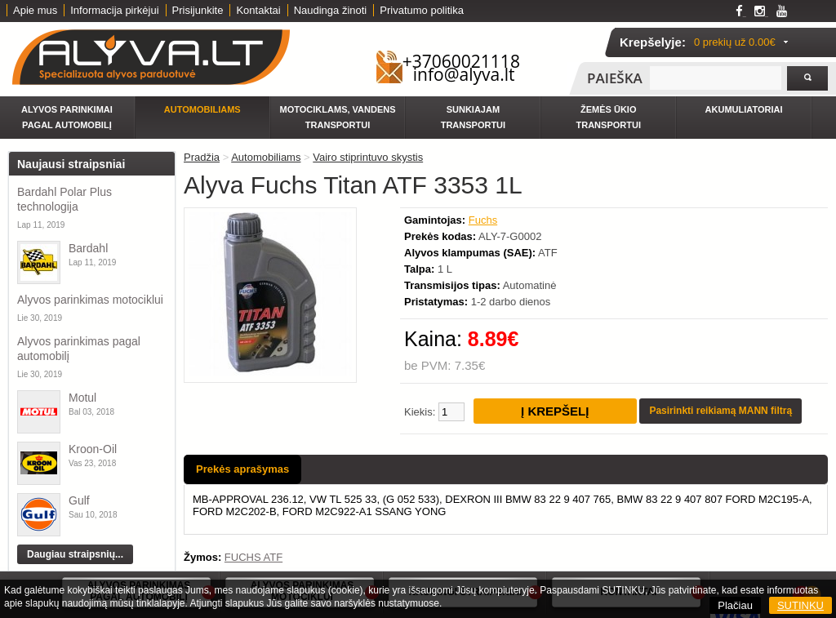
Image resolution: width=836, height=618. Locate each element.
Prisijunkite (198, 10)
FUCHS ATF (253, 557)
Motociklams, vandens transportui (338, 117)
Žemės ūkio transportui (608, 117)
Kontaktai (258, 10)
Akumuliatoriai (744, 109)
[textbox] (715, 78)
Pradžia (202, 157)
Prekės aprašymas (242, 469)
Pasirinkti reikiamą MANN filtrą (720, 410)
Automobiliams (202, 109)
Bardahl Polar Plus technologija (64, 199)
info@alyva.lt (464, 74)
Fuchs (483, 220)
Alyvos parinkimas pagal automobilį (78, 348)
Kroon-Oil (93, 449)
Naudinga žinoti (330, 10)
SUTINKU (800, 605)
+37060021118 (461, 61)
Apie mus (35, 10)
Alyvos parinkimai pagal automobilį (67, 117)
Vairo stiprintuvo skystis (368, 157)
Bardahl (88, 248)
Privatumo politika (422, 10)
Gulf (79, 500)
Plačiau (735, 605)
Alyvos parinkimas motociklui (90, 299)
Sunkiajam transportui (473, 117)
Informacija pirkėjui (114, 10)
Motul (82, 397)
